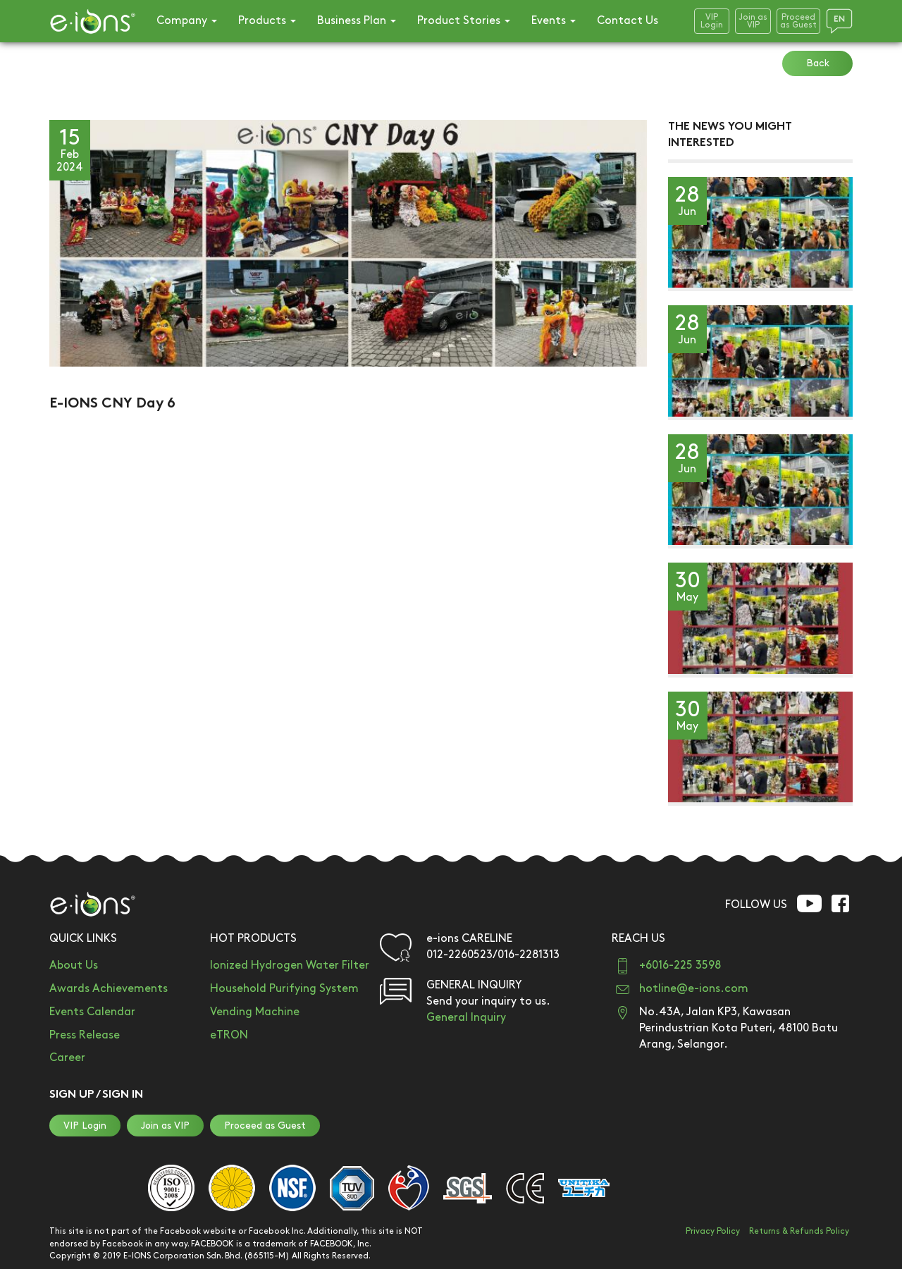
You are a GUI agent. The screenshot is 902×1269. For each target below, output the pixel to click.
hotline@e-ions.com (693, 988)
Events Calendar (92, 1012)
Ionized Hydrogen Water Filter (289, 965)
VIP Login (84, 1125)
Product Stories (463, 21)
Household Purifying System (284, 988)
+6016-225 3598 (680, 965)
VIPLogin (711, 21)
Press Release (84, 1035)
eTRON (229, 1035)
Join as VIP (165, 1125)
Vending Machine (254, 1012)
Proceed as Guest (265, 1125)
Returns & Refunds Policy (799, 1231)
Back (817, 63)
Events (553, 21)
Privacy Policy (713, 1231)
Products (267, 21)
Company (186, 21)
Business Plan (356, 21)
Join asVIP (753, 21)
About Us (73, 965)
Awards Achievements (108, 988)
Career (67, 1058)
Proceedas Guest (798, 21)
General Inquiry (466, 1017)
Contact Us (627, 21)
